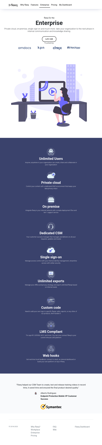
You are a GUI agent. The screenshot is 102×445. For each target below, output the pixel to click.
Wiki (55, 430)
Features (34, 5)
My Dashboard (65, 5)
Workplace (35, 430)
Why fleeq (24, 5)
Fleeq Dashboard (82, 427)
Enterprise (44, 5)
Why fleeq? (35, 427)
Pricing (54, 5)
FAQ (54, 427)
